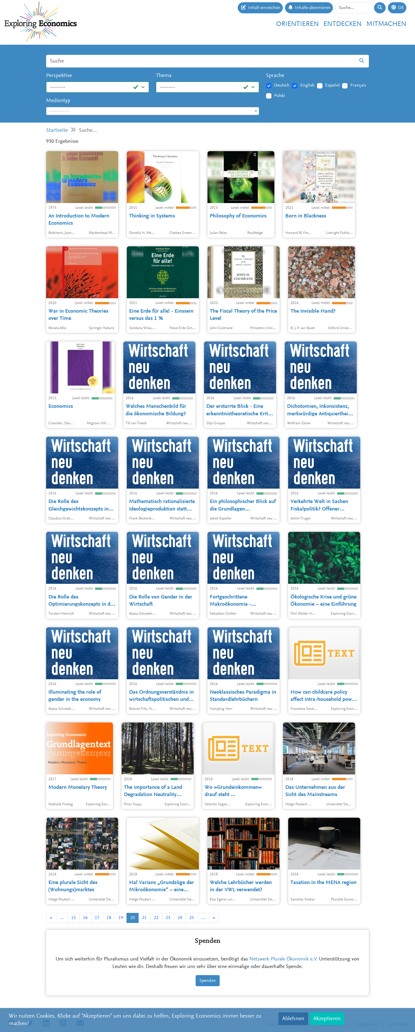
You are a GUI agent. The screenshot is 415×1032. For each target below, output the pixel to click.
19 (120, 917)
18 (109, 917)
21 (144, 917)
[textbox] (152, 111)
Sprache (275, 75)
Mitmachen (386, 24)
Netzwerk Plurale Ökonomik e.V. (283, 959)
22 (156, 917)
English (307, 85)
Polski (279, 95)
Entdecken (342, 24)
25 (191, 917)
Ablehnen (293, 1019)
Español (332, 85)
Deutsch (282, 85)
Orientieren (297, 24)
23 (168, 917)
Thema (163, 75)
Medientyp (58, 101)
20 (132, 917)
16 (85, 917)
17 (97, 917)
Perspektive (59, 75)
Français (358, 85)
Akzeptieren (327, 1019)
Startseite (57, 130)
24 (180, 917)
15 (73, 917)
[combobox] (152, 111)
